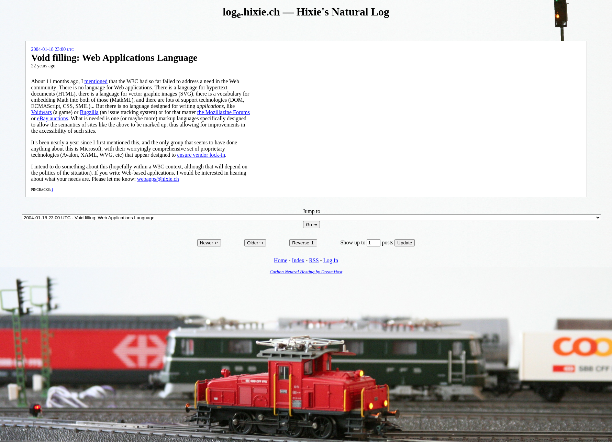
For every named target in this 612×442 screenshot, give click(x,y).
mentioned (96, 81)
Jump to (311, 214)
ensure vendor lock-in (201, 155)
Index (298, 260)
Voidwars (41, 112)
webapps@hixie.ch (158, 179)
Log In (330, 260)
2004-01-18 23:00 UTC (52, 49)
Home (280, 260)
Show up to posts (368, 242)
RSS (314, 260)
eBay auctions (52, 118)
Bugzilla (89, 112)
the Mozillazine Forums (223, 112)
